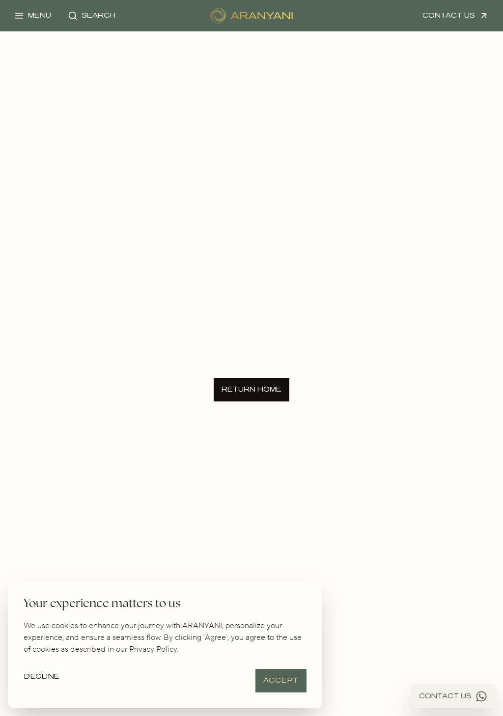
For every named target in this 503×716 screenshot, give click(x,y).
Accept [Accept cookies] (281, 680)
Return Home (251, 389)
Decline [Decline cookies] (42, 676)
